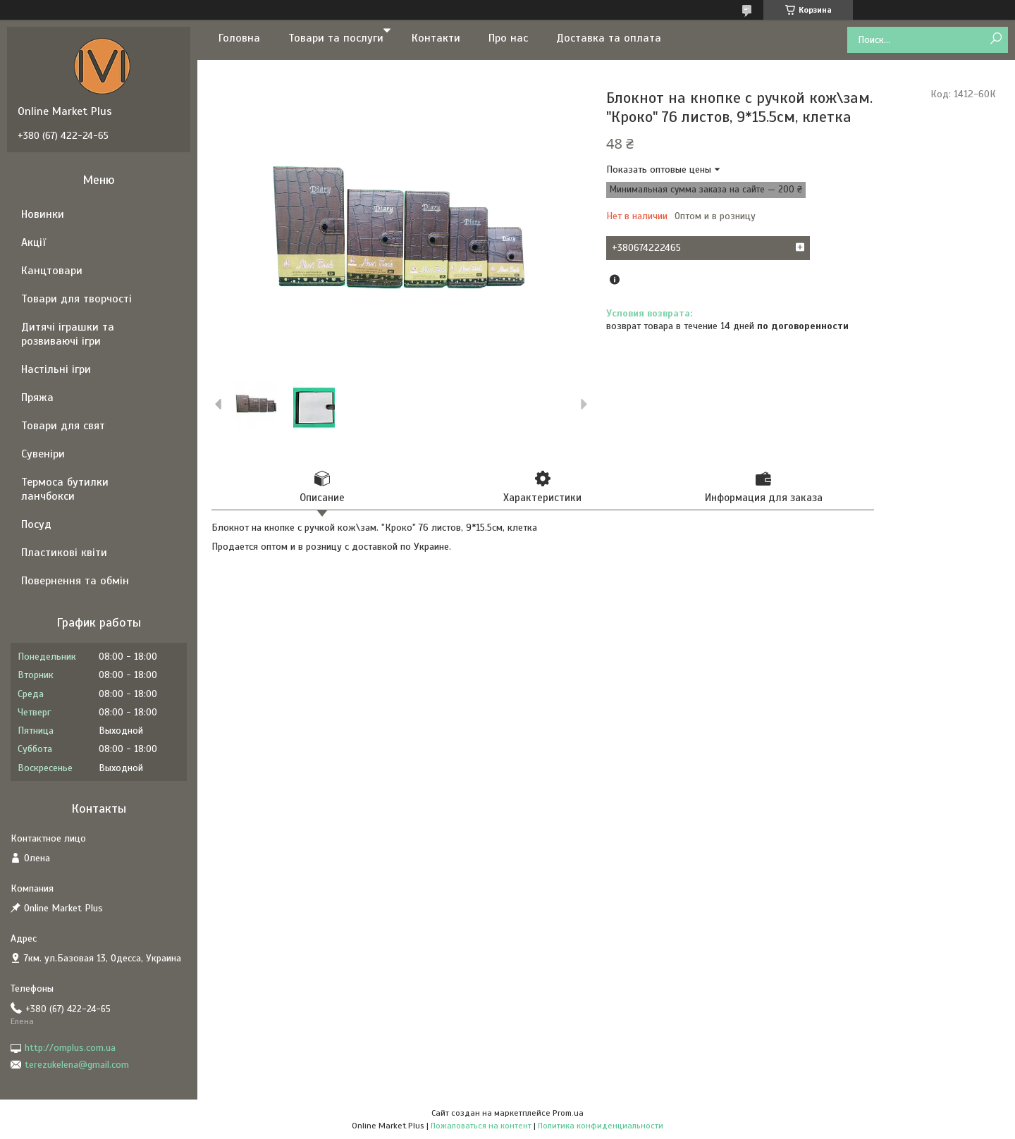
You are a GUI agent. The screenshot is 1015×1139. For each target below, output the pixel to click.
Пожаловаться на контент (481, 1126)
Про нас (508, 38)
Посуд (36, 524)
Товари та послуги (335, 38)
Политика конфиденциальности (600, 1126)
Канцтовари (51, 271)
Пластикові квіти (64, 553)
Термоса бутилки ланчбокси (65, 489)
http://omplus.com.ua (70, 1048)
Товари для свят (63, 426)
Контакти (436, 38)
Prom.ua (568, 1113)
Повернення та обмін (75, 581)
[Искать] (995, 39)
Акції (33, 242)
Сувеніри (43, 454)
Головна (239, 38)
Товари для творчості (76, 299)
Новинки (42, 214)
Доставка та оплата (608, 38)
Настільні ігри (56, 369)
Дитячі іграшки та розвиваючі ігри (67, 334)
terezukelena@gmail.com (77, 1065)
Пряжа (37, 397)
